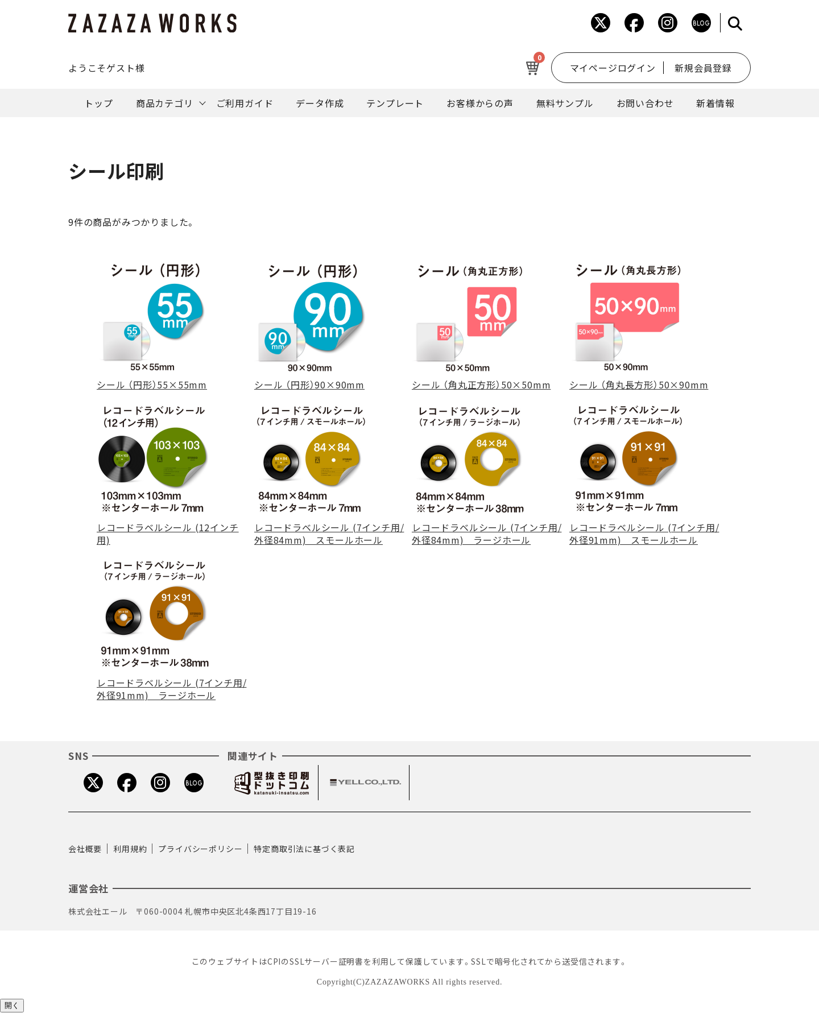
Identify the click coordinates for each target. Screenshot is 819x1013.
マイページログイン (612, 68)
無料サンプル (565, 103)
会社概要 (85, 848)
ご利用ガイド (245, 103)
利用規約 (130, 848)
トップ (98, 103)
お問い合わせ (645, 103)
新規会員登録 (703, 68)
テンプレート (395, 103)
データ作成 (320, 103)
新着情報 (715, 103)
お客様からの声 (480, 103)
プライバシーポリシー (200, 848)
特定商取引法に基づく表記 (304, 848)
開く (12, 1005)
